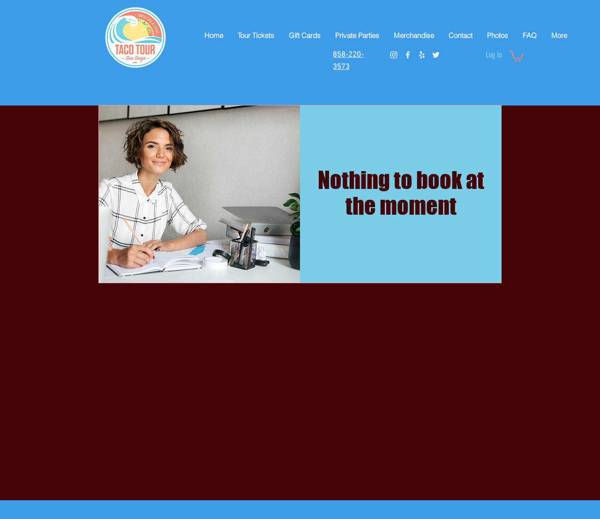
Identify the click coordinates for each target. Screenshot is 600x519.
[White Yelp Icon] (422, 55)
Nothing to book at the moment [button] (401, 193)
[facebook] (407, 55)
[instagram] (393, 55)
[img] (199, 194)
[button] (516, 55)
